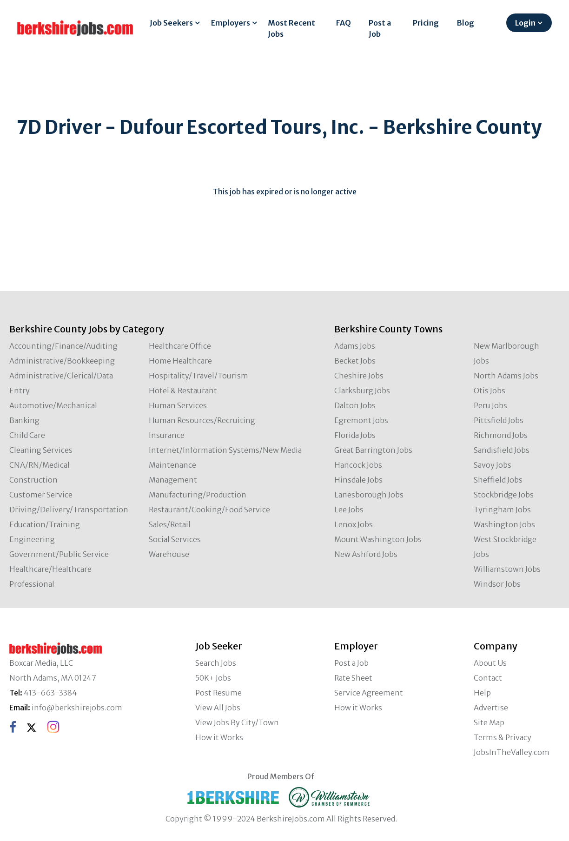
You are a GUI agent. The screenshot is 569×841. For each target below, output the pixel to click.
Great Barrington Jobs (373, 450)
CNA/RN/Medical (39, 465)
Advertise (491, 707)
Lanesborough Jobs (369, 494)
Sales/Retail (170, 524)
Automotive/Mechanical (53, 405)
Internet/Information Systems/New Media (225, 450)
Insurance (167, 435)
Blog (465, 22)
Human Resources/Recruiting (202, 420)
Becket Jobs (355, 360)
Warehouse (169, 554)
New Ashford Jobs (365, 554)
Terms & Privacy (502, 737)
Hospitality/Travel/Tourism (198, 375)
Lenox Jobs (353, 524)
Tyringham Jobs (502, 509)
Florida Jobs (355, 435)
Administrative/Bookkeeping (62, 360)
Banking (24, 420)
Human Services (178, 405)
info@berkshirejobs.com (77, 707)
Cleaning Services (41, 450)
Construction (33, 479)
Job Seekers (171, 22)
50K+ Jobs (213, 677)
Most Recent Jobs (291, 28)
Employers (230, 22)
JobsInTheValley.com (511, 752)
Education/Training (44, 524)
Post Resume (218, 692)
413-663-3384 (50, 692)
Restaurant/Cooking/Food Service (209, 509)
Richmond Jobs (501, 435)
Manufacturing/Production (197, 494)
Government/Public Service (59, 554)
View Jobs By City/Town (237, 722)
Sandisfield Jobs (501, 450)
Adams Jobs (354, 346)
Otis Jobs (489, 390)
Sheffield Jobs (498, 479)
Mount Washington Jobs (378, 539)
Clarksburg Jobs (362, 390)
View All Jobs (217, 707)
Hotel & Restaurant (183, 390)
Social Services (175, 539)
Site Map (489, 722)
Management (173, 479)
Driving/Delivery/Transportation (68, 509)
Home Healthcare (180, 360)
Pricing (426, 22)
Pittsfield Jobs (498, 420)
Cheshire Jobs (359, 375)
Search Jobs (215, 663)
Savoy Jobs (492, 465)
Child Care (27, 435)
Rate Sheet (353, 677)
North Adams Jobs (506, 375)
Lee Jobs (349, 509)
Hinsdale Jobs (358, 479)
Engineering (32, 539)
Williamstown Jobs (507, 569)
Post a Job (380, 28)
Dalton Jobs (355, 405)
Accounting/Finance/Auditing (63, 346)
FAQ (343, 22)
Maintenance (172, 465)
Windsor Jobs (497, 584)
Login (525, 22)
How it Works (219, 737)
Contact (488, 677)
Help (482, 692)
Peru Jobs (490, 405)
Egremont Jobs (361, 420)
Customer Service (41, 494)
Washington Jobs (504, 524)
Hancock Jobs (358, 465)
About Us (490, 663)
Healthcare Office (180, 346)
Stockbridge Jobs (504, 494)
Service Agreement (368, 692)
